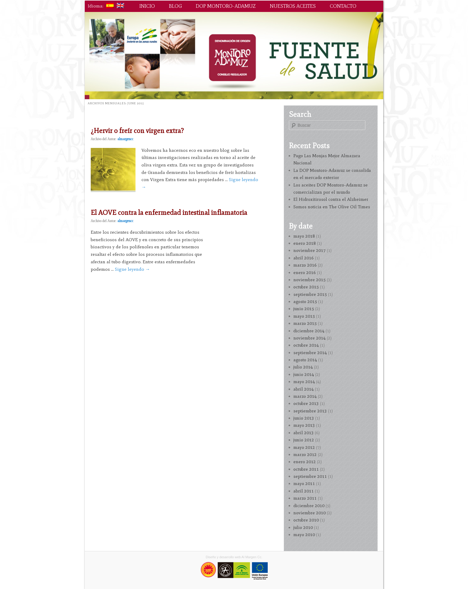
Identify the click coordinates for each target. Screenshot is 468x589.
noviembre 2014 (309, 338)
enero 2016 (304, 272)
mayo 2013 (304, 425)
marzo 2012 (305, 454)
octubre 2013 (306, 403)
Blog (175, 6)
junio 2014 (303, 374)
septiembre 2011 (310, 476)
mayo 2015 (304, 316)
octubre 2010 (306, 520)
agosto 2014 (305, 359)
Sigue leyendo (132, 269)
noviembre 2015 (309, 279)
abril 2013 (303, 432)
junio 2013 (303, 418)
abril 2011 (303, 491)
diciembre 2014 (308, 330)
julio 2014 (303, 367)
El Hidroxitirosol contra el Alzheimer (330, 199)
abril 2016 (303, 258)
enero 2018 (304, 243)
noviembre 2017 (309, 250)
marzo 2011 (305, 498)
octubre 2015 (306, 287)
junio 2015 (303, 308)
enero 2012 (304, 461)
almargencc (125, 139)
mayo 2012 (304, 447)
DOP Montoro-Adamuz (226, 6)
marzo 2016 (305, 265)
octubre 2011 (306, 469)
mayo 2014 (304, 381)
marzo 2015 (305, 323)
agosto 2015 (305, 301)
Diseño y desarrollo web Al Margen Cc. (234, 557)
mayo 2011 (304, 483)
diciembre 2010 (308, 505)
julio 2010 (303, 527)
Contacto (343, 6)
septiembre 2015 (310, 294)
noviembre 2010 (309, 512)
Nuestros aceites (293, 6)
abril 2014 (303, 389)
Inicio (147, 6)
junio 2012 (303, 440)
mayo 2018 (304, 236)
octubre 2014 (306, 345)
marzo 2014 (305, 396)
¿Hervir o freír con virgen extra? (137, 130)
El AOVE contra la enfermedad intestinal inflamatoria (169, 212)
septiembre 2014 (310, 352)
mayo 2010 (304, 534)
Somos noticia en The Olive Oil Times (331, 206)
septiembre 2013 (310, 411)
